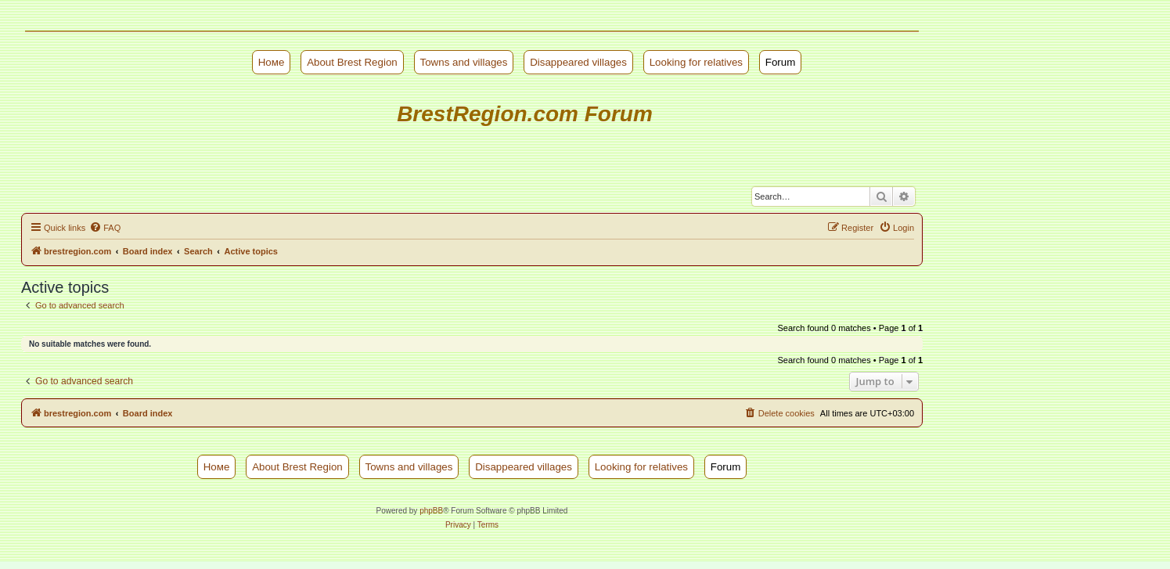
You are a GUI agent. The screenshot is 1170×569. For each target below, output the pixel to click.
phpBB (431, 510)
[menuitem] (105, 227)
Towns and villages (464, 62)
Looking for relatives (696, 62)
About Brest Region (352, 62)
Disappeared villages (578, 62)
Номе (271, 62)
